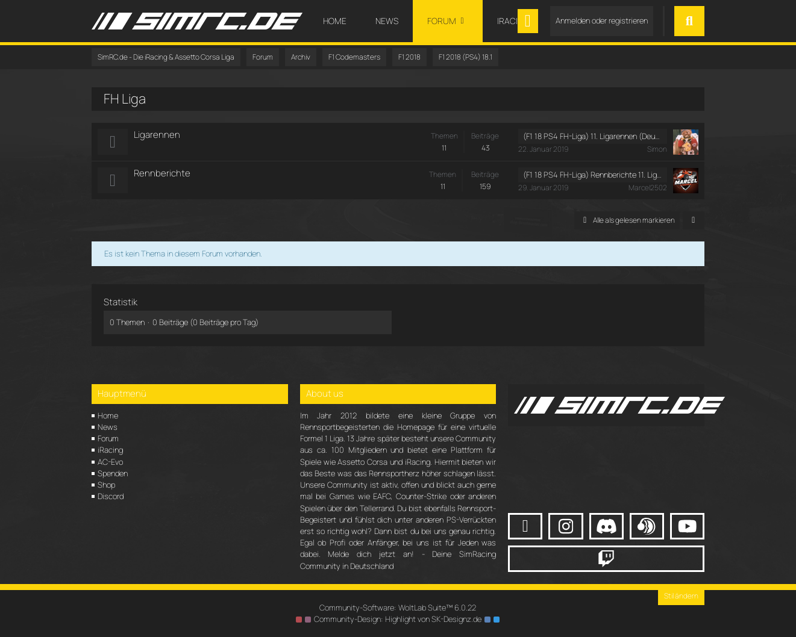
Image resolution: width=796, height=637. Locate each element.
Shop (106, 484)
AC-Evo (110, 461)
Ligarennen (157, 134)
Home (108, 415)
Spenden (113, 473)
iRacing (110, 449)
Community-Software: (397, 607)
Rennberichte (162, 173)
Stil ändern (681, 596)
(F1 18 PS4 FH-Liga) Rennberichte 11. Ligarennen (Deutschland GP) (592, 174)
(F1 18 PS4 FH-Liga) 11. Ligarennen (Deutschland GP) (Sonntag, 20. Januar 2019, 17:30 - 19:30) (592, 136)
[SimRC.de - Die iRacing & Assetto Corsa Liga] (197, 21)
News (108, 426)
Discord (111, 496)
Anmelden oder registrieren (602, 20)
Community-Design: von (397, 619)
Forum (108, 438)
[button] (693, 220)
